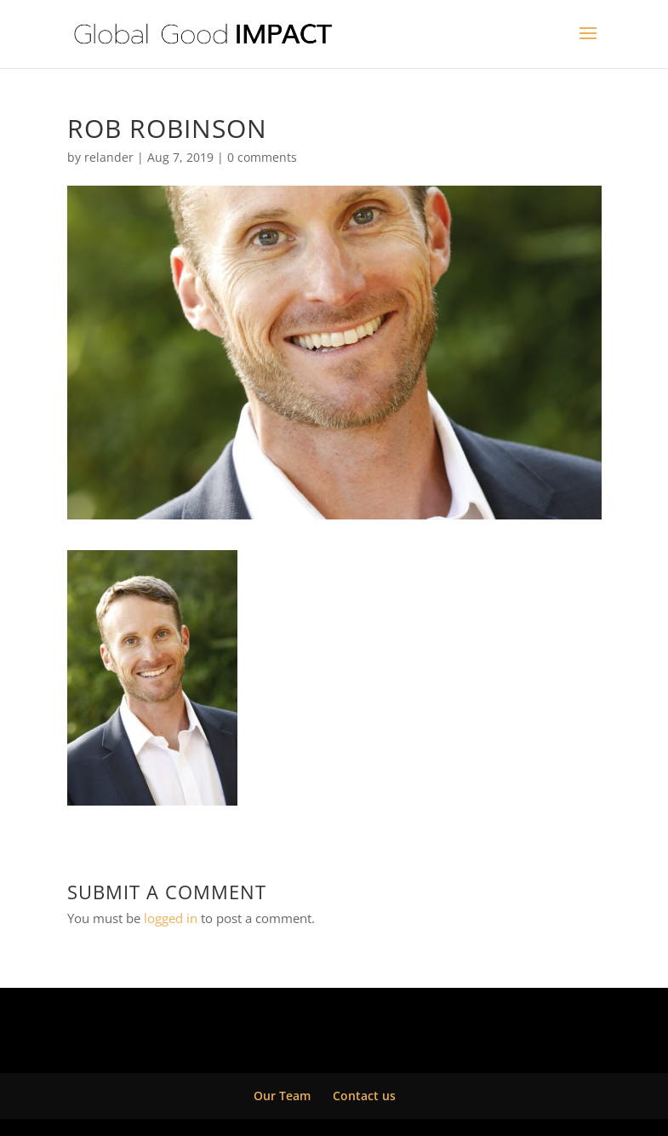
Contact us (364, 1095)
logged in (170, 918)
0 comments (262, 157)
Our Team (282, 1095)
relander (109, 157)
